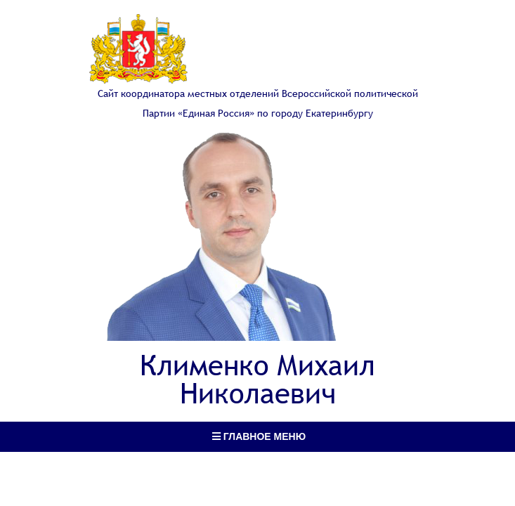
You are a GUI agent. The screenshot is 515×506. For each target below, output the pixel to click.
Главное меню (259, 436)
